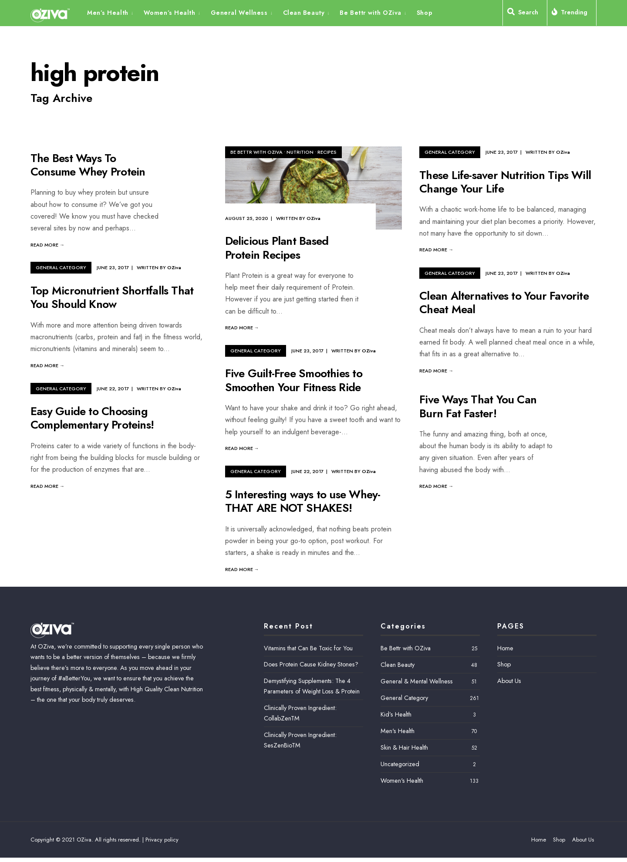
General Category (450, 152)
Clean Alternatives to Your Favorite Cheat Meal (504, 302)
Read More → (47, 244)
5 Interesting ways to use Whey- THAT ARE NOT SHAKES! (303, 501)
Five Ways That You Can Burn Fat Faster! (477, 407)
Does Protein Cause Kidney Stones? (311, 664)
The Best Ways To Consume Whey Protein (87, 165)
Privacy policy (162, 839)
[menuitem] (113, 12)
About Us (509, 680)
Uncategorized (400, 764)
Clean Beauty (304, 12)
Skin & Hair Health (404, 747)
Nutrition (300, 152)
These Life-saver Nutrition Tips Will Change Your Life (505, 182)
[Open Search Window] (525, 14)
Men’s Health (107, 12)
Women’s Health (170, 12)
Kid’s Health (396, 714)
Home (505, 648)
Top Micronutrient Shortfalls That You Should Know (111, 297)
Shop (424, 12)
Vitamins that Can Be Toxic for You (308, 648)
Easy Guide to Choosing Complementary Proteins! (92, 418)
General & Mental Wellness (417, 681)
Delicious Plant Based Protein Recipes (277, 248)
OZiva (313, 218)
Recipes (327, 152)
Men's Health (398, 731)
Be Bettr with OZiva (370, 12)
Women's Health (402, 780)
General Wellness (239, 12)
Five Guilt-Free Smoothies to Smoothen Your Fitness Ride (293, 380)
